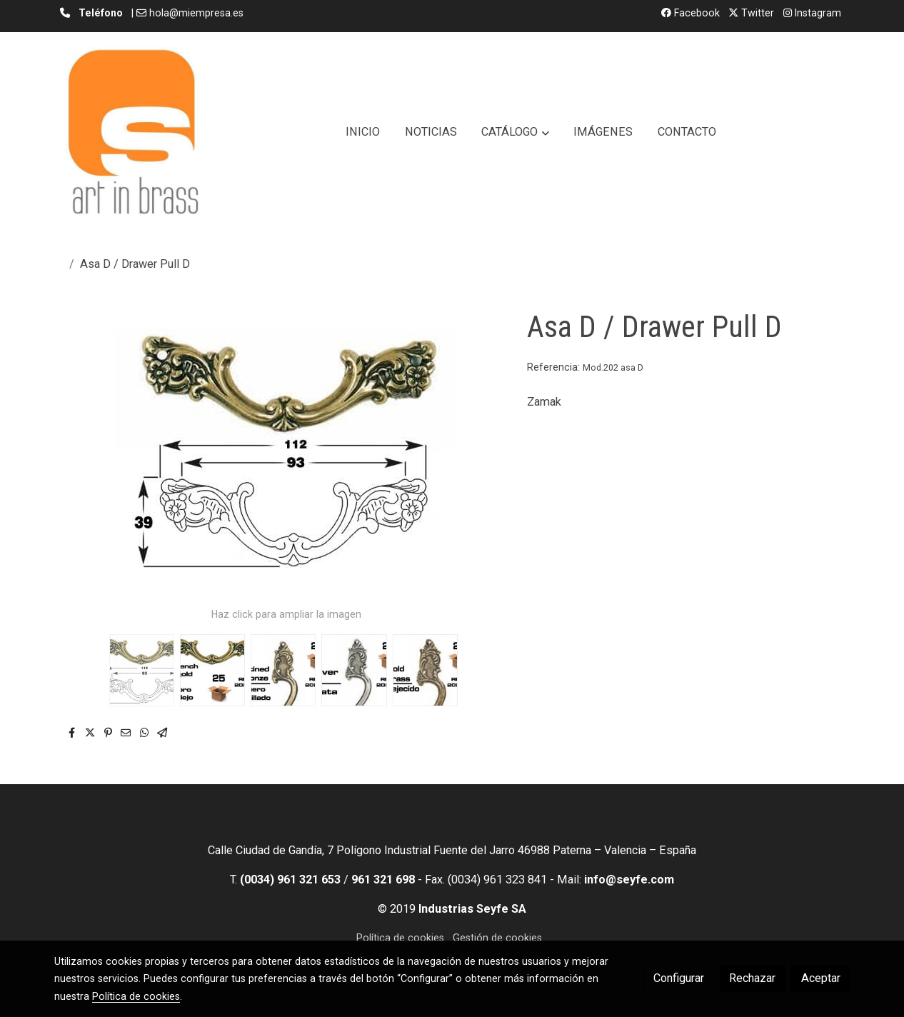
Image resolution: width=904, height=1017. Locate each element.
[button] (515, 132)
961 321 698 (383, 879)
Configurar (678, 978)
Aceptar (820, 978)
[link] (133, 132)
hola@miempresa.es (196, 13)
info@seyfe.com (629, 879)
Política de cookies (400, 937)
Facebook (690, 13)
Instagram (812, 13)
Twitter (751, 13)
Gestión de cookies (497, 937)
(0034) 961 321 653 (290, 879)
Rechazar (752, 978)
